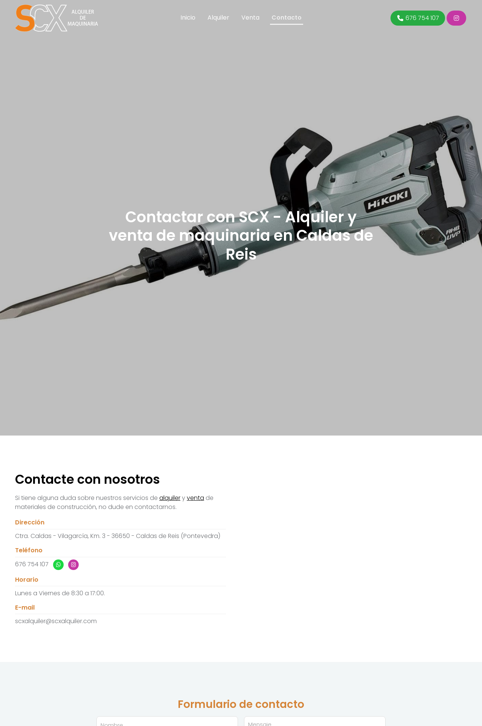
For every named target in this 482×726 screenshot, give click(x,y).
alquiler (169, 498)
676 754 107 (32, 564)
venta (195, 498)
